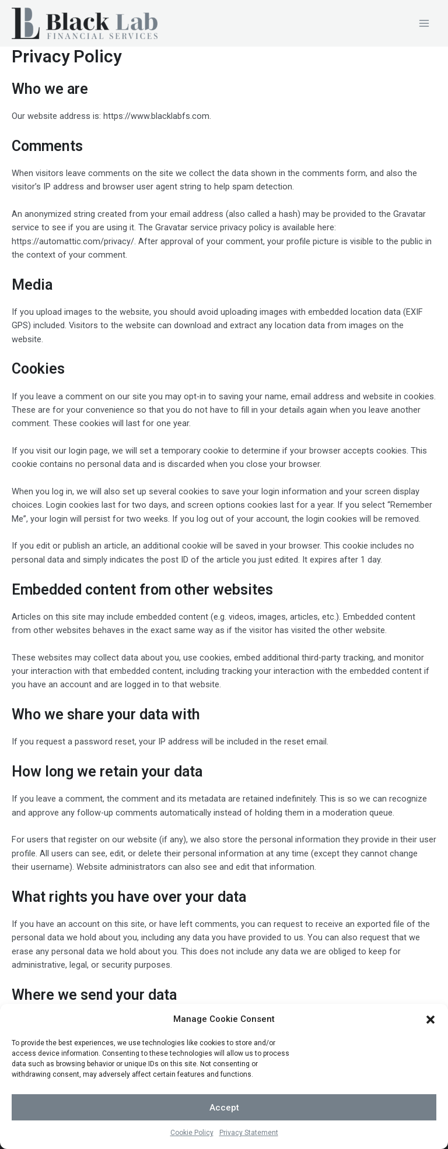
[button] (430, 1036)
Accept (224, 1124)
